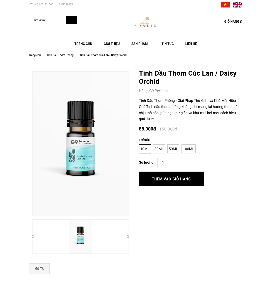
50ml (173, 149)
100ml (188, 149)
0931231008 (46, 4)
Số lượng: (147, 162)
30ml (159, 149)
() (233, 21)
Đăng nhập (66, 4)
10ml (145, 149)
